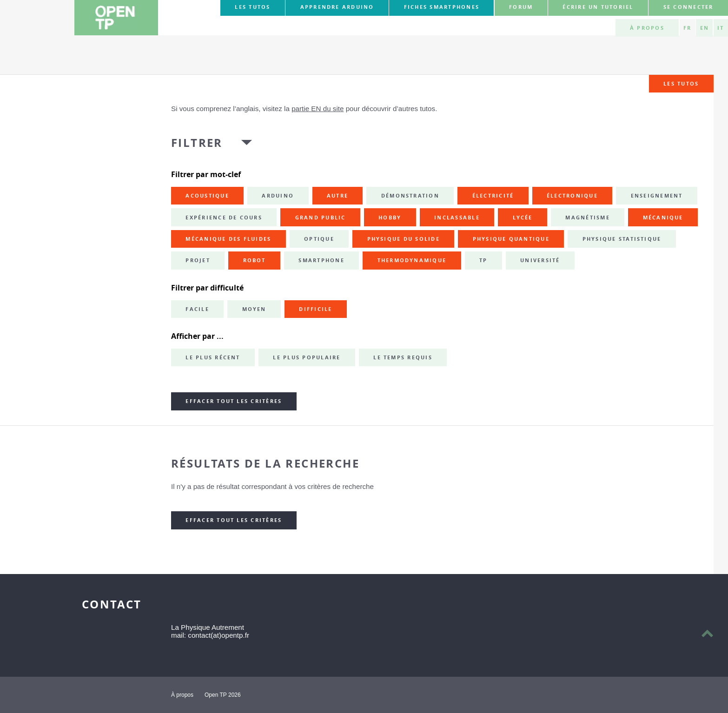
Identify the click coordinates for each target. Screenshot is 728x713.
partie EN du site (317, 108)
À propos (647, 28)
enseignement (657, 195)
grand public (320, 217)
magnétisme (587, 217)
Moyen (254, 309)
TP (483, 260)
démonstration (410, 195)
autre (337, 195)
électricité (493, 195)
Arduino (278, 195)
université (540, 260)
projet (197, 260)
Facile (197, 309)
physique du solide (403, 239)
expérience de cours (223, 217)
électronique (572, 195)
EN (704, 28)
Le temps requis (402, 357)
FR (687, 28)
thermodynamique (412, 260)
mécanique (663, 217)
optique (319, 239)
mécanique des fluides (228, 239)
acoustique (207, 195)
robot (254, 260)
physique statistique (622, 239)
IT (720, 28)
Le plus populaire (306, 357)
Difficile (315, 309)
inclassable (457, 217)
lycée (523, 217)
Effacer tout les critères (233, 401)
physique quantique (511, 239)
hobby (389, 217)
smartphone (321, 260)
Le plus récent (212, 357)
